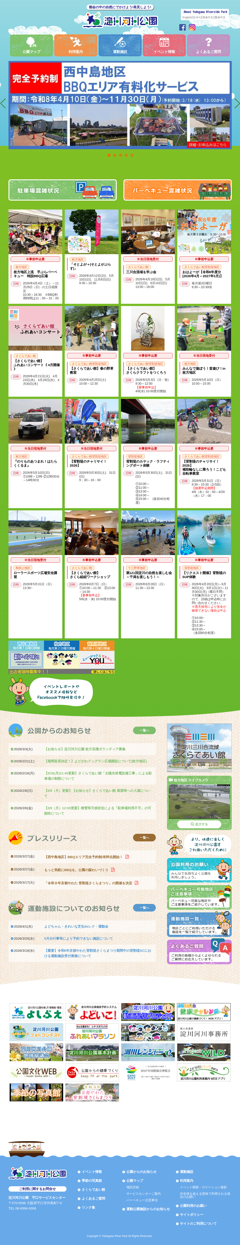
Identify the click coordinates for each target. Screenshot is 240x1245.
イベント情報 (164, 45)
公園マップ (31, 45)
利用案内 (76, 45)
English (187, 17)
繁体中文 (220, 17)
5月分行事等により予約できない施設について (78, 938)
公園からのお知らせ (141, 1172)
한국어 (197, 17)
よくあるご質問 (208, 45)
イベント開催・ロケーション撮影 (203, 1187)
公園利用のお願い (193, 1205)
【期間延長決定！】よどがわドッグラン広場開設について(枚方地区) (95, 761)
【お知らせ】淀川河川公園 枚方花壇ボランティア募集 (84, 749)
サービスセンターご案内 (143, 1193)
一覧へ (144, 730)
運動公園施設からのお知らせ (148, 1209)
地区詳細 (132, 1187)
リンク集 (88, 1207)
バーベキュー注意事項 (142, 1200)
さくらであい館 (93, 1189)
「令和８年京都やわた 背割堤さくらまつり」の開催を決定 (88, 883)
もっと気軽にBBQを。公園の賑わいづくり (77, 870)
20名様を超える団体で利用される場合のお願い (205, 1195)
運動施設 (120, 45)
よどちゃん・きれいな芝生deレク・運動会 (76, 926)
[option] (120, 105)
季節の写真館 (92, 1180)
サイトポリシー (191, 1214)
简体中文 (207, 17)
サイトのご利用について (198, 1223)
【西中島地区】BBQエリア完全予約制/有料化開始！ (84, 857)
